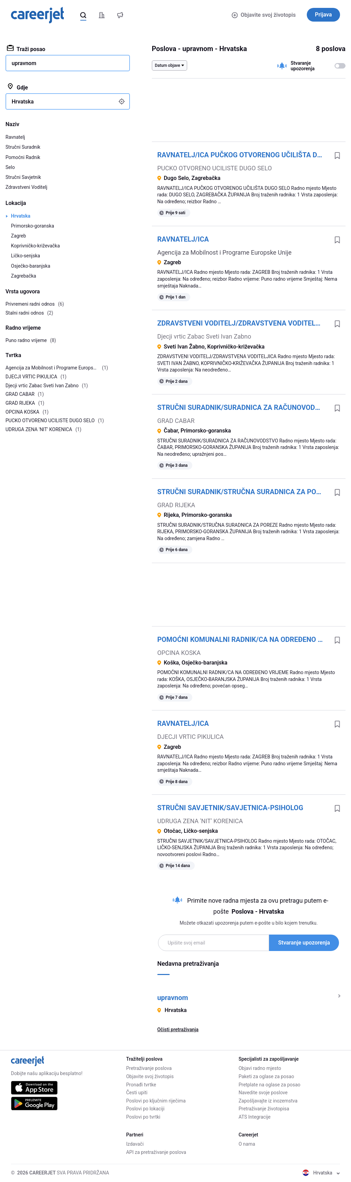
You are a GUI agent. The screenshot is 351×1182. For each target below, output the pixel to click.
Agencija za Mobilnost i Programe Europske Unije (224, 252)
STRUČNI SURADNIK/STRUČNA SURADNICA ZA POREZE (243, 492)
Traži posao (26, 48)
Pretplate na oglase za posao (269, 1084)
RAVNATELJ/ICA (183, 239)
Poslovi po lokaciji (145, 1108)
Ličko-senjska (25, 255)
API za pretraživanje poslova (156, 1152)
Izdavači (135, 1144)
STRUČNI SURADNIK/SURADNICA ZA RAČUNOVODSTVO (243, 407)
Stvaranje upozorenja (304, 942)
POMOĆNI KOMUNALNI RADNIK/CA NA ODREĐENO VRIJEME (243, 639)
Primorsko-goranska (32, 226)
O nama (247, 1144)
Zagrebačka (23, 276)
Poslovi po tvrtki (143, 1117)
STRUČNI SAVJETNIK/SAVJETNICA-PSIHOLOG (230, 808)
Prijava (323, 14)
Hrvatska (21, 216)
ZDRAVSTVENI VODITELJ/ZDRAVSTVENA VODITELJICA (243, 323)
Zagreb (18, 236)
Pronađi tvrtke (141, 1084)
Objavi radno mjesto (260, 1068)
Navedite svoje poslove (263, 1092)
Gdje (17, 87)
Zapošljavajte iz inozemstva (268, 1101)
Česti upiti (136, 1092)
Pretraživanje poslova (149, 1068)
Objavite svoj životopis (263, 15)
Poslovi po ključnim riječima (156, 1101)
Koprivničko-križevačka (35, 245)
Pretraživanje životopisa (264, 1108)
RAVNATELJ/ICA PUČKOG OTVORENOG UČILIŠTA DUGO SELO (243, 155)
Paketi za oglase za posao (266, 1076)
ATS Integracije (254, 1117)
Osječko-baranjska (30, 266)
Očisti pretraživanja (177, 1029)
